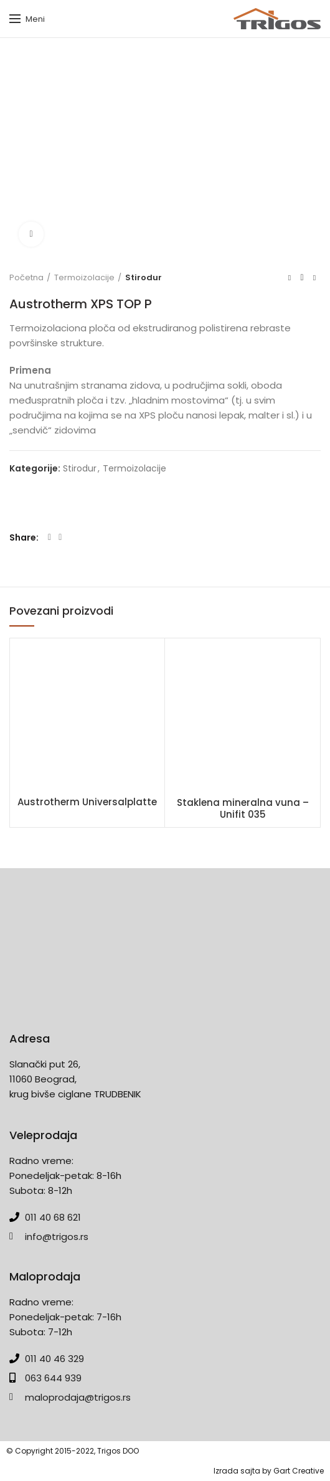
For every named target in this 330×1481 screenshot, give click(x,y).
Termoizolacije (84, 277)
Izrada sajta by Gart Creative (269, 1470)
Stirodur (143, 277)
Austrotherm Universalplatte (87, 802)
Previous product (289, 277)
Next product (314, 277)
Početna (26, 277)
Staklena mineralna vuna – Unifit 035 (243, 809)
